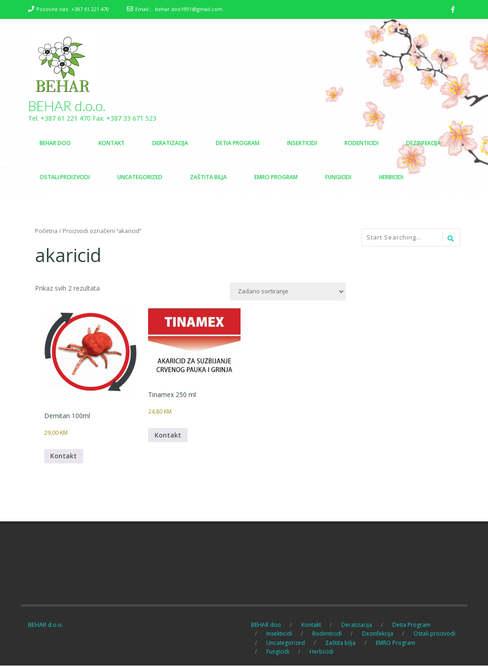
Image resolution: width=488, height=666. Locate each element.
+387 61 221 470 (90, 9)
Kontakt (64, 456)
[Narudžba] (287, 292)
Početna (46, 231)
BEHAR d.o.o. (67, 106)
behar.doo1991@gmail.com (189, 9)
